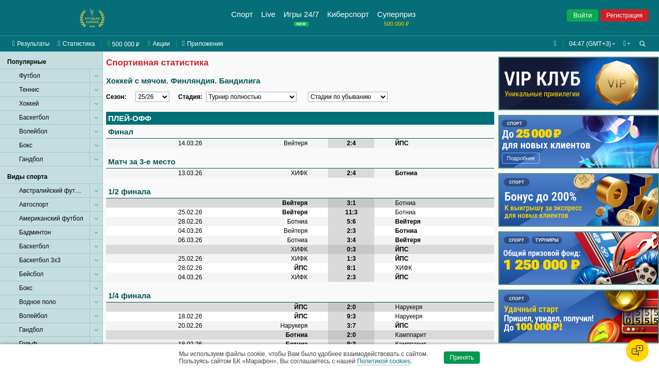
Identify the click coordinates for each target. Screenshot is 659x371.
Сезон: (116, 96)
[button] (625, 44)
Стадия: (190, 96)
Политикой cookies (383, 361)
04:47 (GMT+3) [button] (588, 43)
